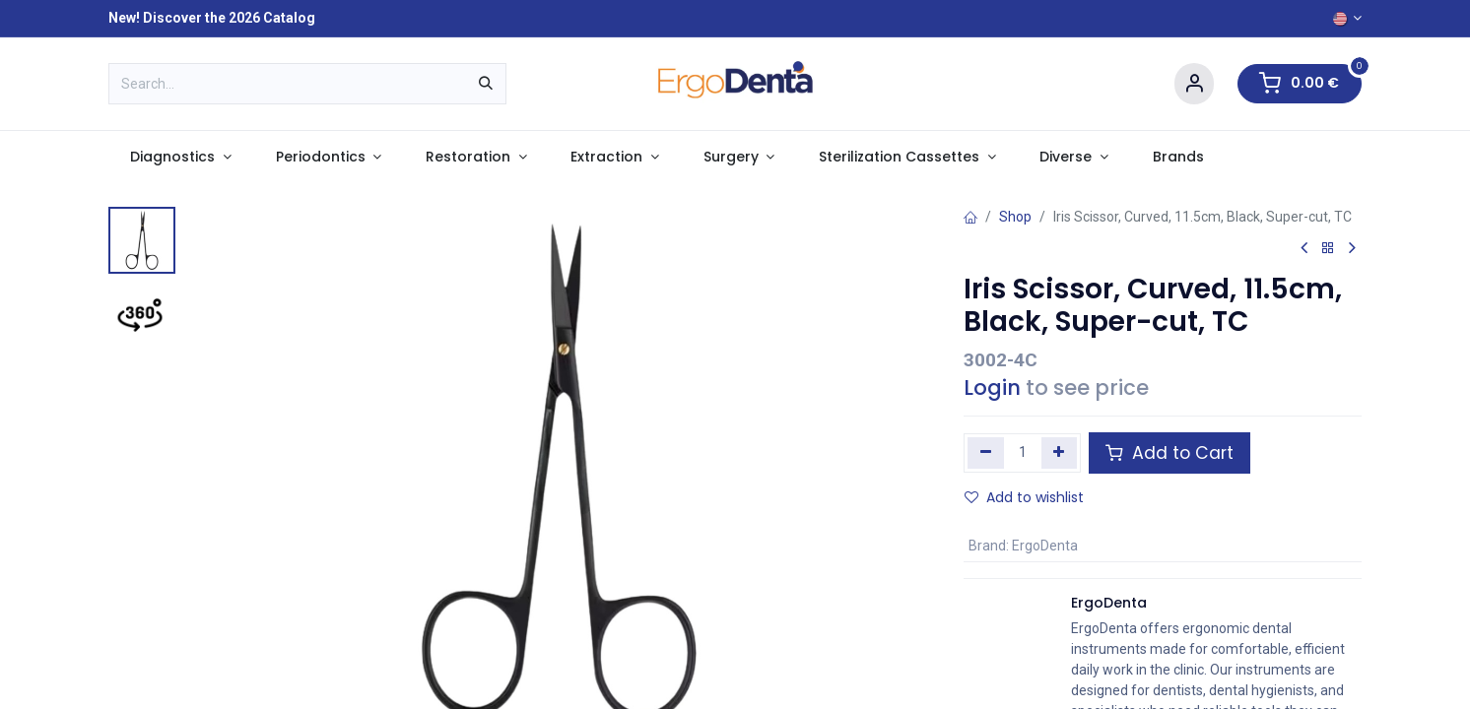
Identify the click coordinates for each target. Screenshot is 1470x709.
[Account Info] (1194, 84)
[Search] (485, 83)
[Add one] (1059, 453)
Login (992, 387)
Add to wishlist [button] (1024, 497)
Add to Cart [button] (1169, 453)
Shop (1015, 217)
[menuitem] (180, 157)
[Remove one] (986, 453)
